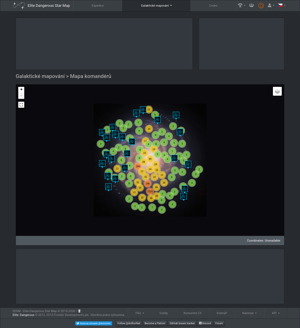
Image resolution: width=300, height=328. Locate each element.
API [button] (274, 313)
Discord (205, 323)
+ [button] (21, 90)
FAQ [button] (139, 313)
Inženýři (222, 313)
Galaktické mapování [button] (155, 5)
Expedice (98, 5)
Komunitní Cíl (192, 313)
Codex (213, 5)
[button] (241, 5)
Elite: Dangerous (23, 315)
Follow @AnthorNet (129, 323)
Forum (219, 323)
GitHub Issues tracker (182, 323)
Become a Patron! (155, 323)
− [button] (21, 96)
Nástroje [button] (248, 313)
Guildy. (163, 313)
